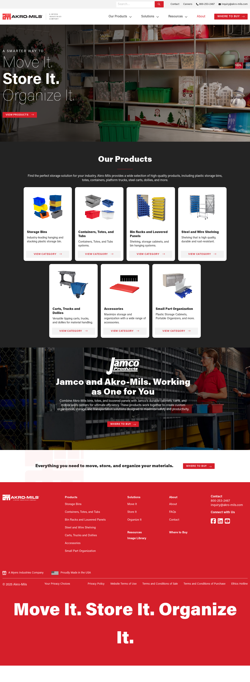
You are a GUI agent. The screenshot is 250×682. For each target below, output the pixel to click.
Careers (187, 4)
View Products (20, 114)
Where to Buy (228, 16)
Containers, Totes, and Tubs (82, 512)
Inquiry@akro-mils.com (235, 4)
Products (71, 497)
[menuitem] (118, 17)
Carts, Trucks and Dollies (81, 535)
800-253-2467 (207, 4)
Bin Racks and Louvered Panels (85, 519)
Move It (132, 504)
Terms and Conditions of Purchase (204, 583)
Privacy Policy (96, 583)
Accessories (113, 309)
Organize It (134, 519)
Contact (175, 4)
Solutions (147, 16)
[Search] (159, 4)
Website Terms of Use (123, 583)
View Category (48, 254)
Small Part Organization (174, 309)
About (201, 16)
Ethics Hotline (239, 583)
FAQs (172, 512)
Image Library (136, 538)
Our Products (118, 16)
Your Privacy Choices (57, 583)
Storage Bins (37, 232)
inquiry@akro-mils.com (227, 505)
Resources (175, 16)
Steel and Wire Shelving (200, 232)
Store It (132, 512)
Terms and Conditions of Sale (160, 583)
